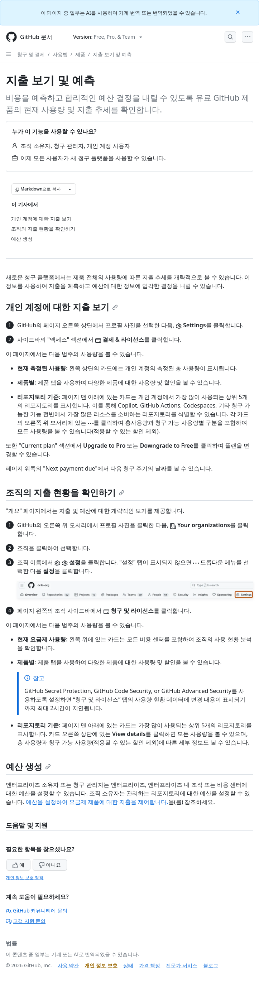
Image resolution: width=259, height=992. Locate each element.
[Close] (238, 12)
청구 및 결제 (31, 54)
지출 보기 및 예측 (112, 54)
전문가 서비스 (181, 965)
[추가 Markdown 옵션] (70, 189)
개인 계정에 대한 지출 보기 (62, 307)
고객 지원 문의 (25, 921)
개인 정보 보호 (101, 965)
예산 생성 (28, 766)
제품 (80, 54)
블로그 (210, 965)
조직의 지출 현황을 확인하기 (65, 492)
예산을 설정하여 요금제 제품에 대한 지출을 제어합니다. (97, 802)
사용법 (60, 54)
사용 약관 (68, 965)
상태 (128, 965)
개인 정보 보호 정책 (24, 878)
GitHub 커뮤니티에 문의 (36, 910)
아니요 (50, 864)
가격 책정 (149, 965)
